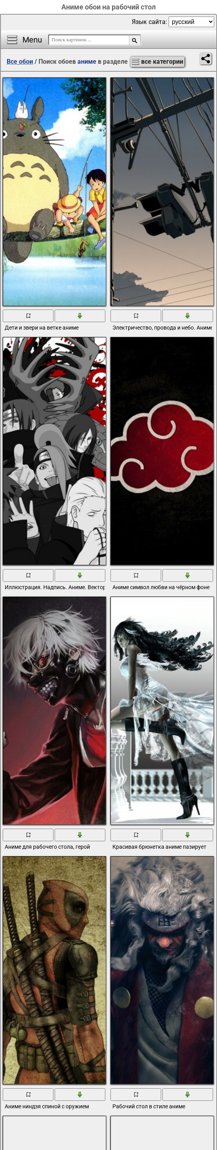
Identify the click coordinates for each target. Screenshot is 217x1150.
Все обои (20, 61)
